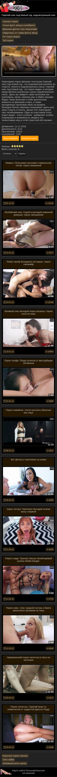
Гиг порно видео (11, 36)
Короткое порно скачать (15, 755)
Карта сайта (18, 770)
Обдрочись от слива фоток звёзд (20, 32)
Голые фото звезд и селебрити (19, 25)
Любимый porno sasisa (14, 763)
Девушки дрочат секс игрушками (20, 29)
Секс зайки (8, 759)
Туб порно (8, 40)
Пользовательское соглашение (33, 771)
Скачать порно (10, 21)
